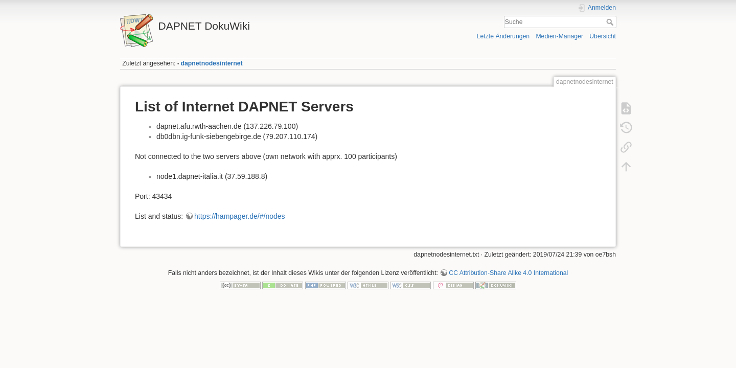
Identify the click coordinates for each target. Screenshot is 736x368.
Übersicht (602, 36)
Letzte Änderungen (503, 36)
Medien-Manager (559, 36)
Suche (611, 22)
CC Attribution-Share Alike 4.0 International (508, 273)
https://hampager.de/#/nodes (239, 216)
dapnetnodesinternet (212, 63)
